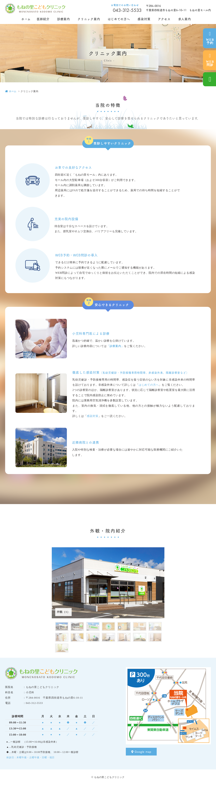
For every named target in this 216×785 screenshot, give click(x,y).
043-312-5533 (127, 10)
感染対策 (92, 416)
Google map (141, 751)
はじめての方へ (149, 384)
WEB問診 (210, 60)
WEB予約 (210, 38)
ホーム (10, 91)
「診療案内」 (115, 346)
